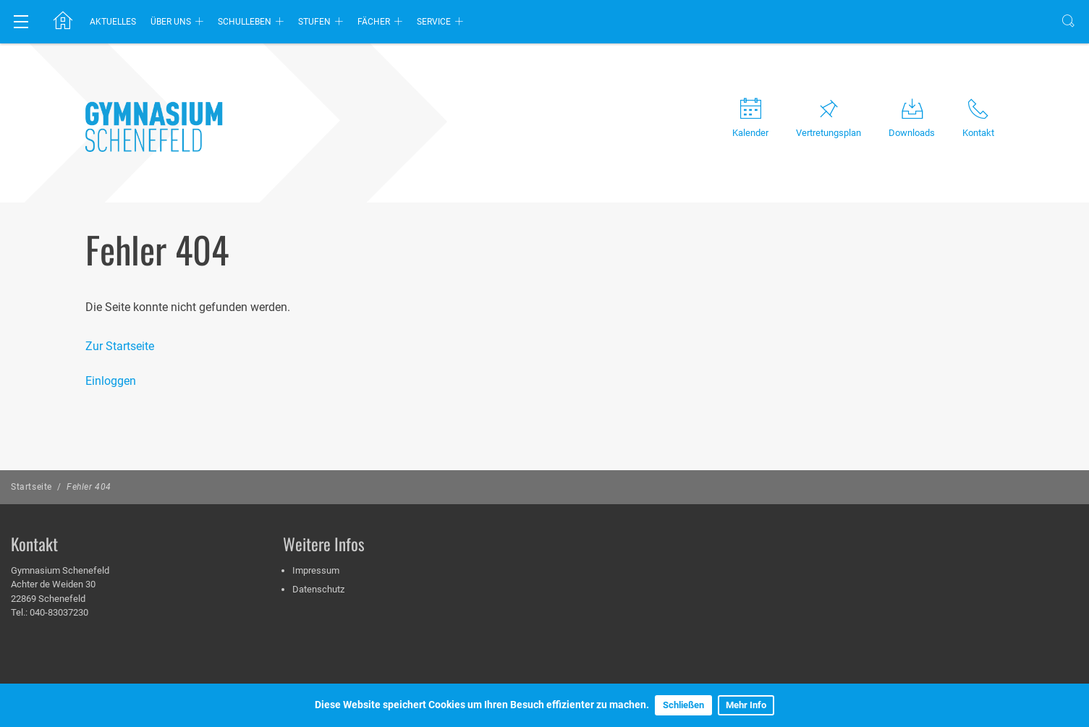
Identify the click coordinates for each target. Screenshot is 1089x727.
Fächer (373, 22)
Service (434, 22)
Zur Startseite (119, 346)
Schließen (683, 705)
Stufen (314, 22)
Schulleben (244, 22)
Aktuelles (113, 22)
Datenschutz (318, 589)
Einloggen (110, 381)
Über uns (171, 22)
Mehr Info (746, 705)
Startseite (31, 487)
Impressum (315, 570)
